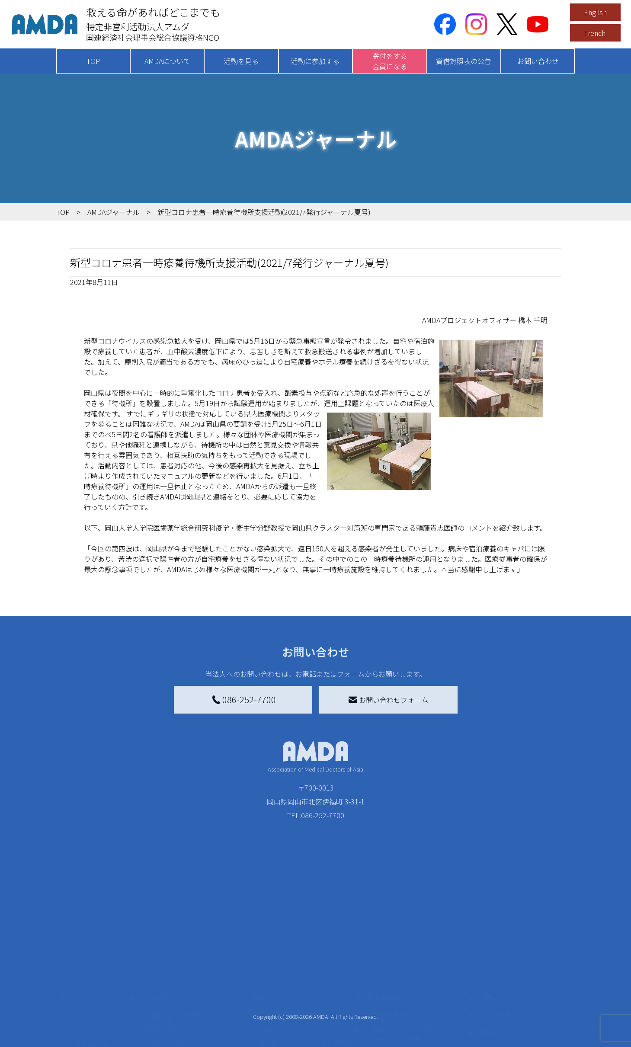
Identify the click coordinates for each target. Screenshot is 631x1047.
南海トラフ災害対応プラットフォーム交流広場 (420, 960)
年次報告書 (92, 1038)
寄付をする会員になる (389, 61)
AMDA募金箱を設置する (295, 993)
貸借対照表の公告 (463, 61)
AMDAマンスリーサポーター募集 (308, 955)
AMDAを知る (89, 941)
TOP (93, 61)
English (595, 12)
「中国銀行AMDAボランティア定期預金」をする (308, 1012)
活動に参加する (315, 61)
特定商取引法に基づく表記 (519, 941)
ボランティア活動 (171, 1004)
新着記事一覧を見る (175, 941)
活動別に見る (165, 969)
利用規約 (491, 959)
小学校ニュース (99, 986)
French (594, 33)
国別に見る (161, 955)
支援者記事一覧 (282, 1031)
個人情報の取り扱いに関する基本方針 (519, 981)
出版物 (85, 1000)
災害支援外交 (392, 941)
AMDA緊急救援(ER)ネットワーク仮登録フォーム (194, 1036)
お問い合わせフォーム (388, 700)
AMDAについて (167, 61)
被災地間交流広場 (394, 924)
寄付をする (270, 924)
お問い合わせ (538, 61)
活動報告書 (92, 972)
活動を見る (241, 61)
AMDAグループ (98, 959)
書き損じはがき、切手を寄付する (306, 974)
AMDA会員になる (284, 941)
